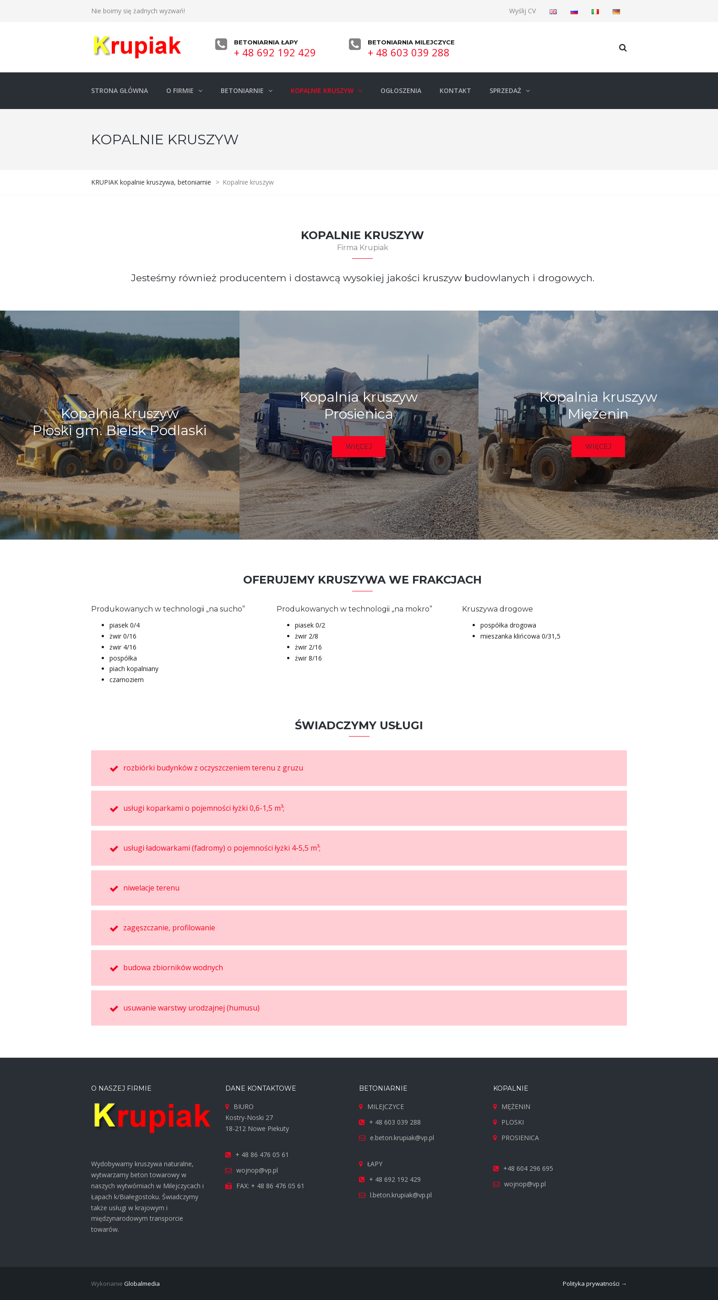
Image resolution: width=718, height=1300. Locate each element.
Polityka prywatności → (595, 1283)
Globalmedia (142, 1283)
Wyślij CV (522, 10)
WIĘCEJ (359, 446)
